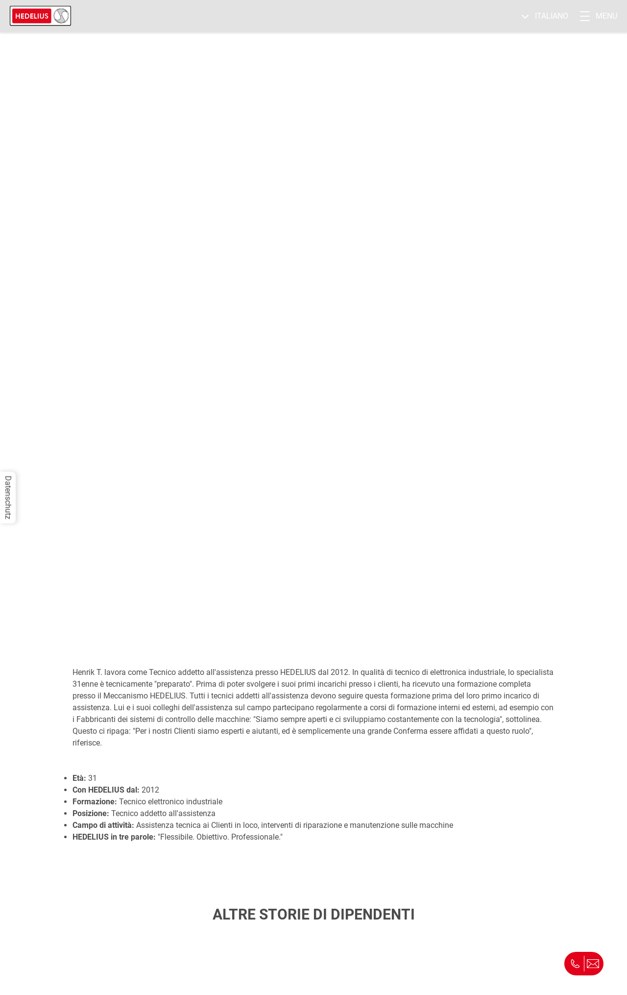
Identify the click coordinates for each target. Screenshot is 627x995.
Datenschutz (8, 498)
